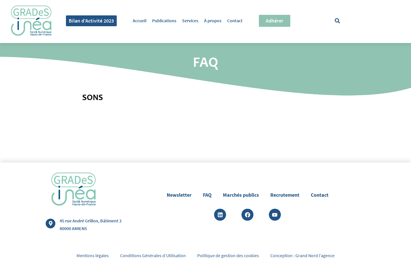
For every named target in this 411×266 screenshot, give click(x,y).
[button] (337, 20)
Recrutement (284, 195)
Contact (235, 20)
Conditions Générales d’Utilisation (153, 255)
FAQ (207, 195)
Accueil (139, 20)
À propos (212, 20)
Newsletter (179, 195)
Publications (164, 20)
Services (190, 20)
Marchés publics (241, 195)
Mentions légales (92, 255)
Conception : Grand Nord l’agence (302, 255)
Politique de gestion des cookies (228, 255)
